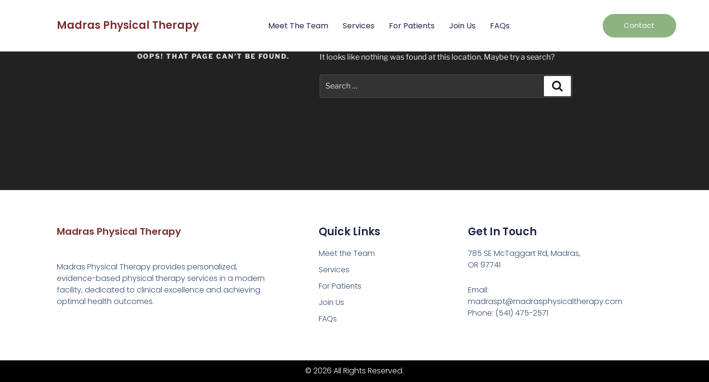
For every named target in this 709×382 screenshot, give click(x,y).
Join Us (462, 25)
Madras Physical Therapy (128, 25)
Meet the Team (298, 25)
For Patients (412, 25)
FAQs (500, 25)
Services (358, 25)
